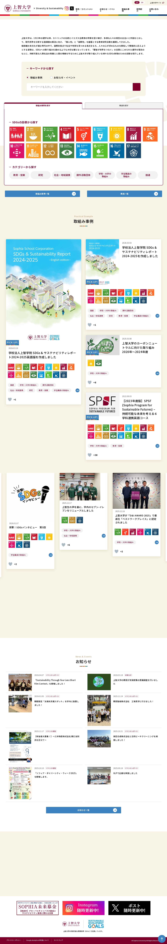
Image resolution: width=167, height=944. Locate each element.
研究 (40, 232)
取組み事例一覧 (42, 252)
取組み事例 (125, 10)
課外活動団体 (83, 232)
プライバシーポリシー (13, 940)
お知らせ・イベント (107, 10)
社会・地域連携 (62, 232)
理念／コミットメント (84, 10)
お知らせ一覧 (83, 873)
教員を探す (124, 160)
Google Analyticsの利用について (37, 940)
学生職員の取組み (126, 232)
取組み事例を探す (43, 160)
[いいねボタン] (10, 460)
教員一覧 (124, 252)
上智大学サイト (155, 3)
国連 (148, 232)
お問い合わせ (154, 10)
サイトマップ (58, 940)
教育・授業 (19, 232)
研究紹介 (139, 10)
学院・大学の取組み (105, 232)
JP (137, 2)
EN (142, 2)
